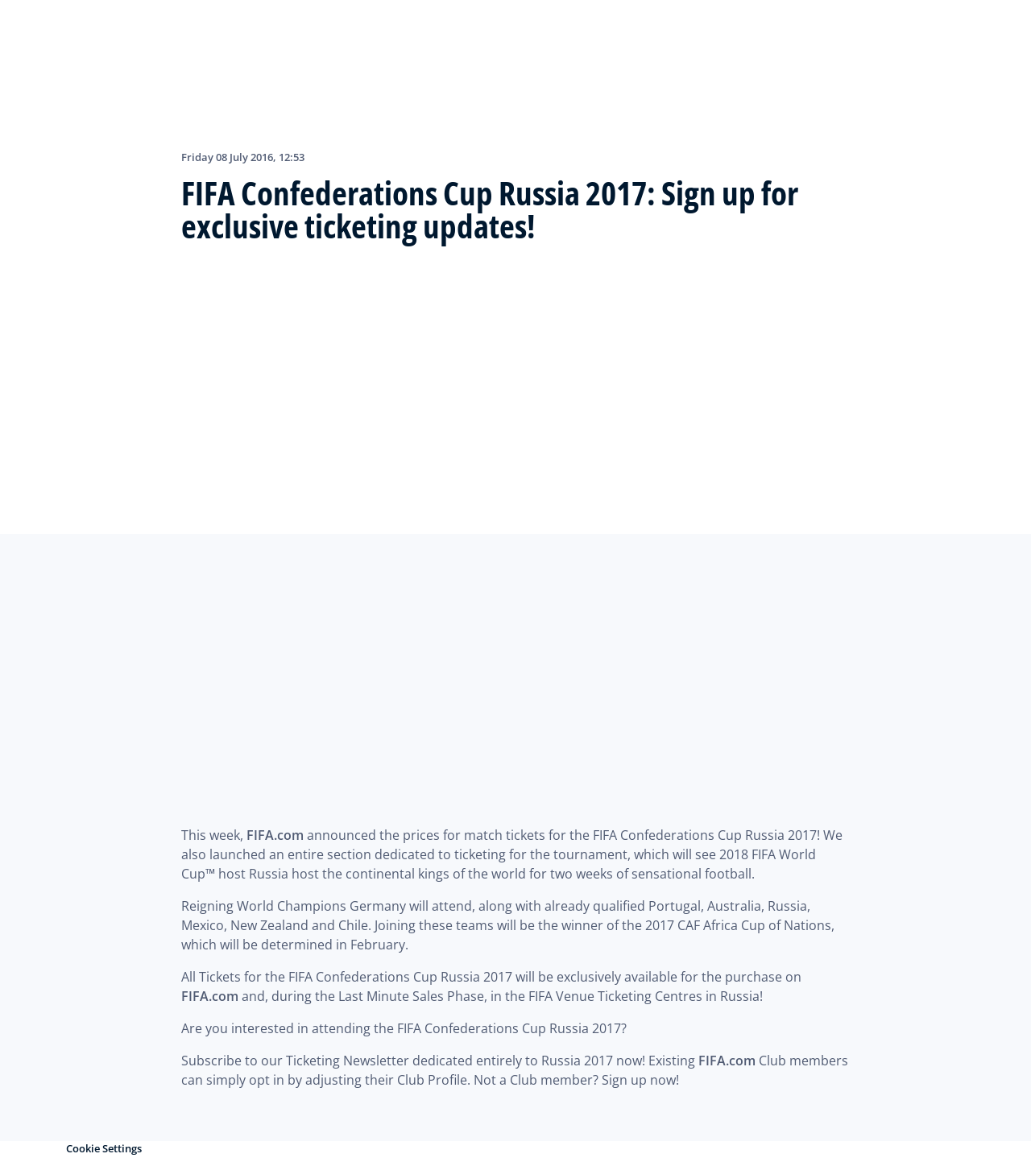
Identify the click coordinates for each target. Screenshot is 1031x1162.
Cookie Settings (104, 1148)
